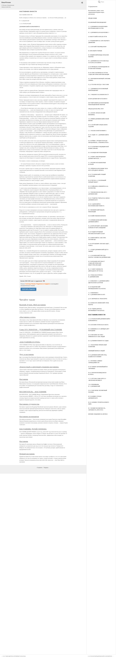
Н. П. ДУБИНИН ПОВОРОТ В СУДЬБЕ (98, 340)
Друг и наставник (26, 354)
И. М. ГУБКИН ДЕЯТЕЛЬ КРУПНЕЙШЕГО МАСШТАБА (14, 656)
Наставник (23, 379)
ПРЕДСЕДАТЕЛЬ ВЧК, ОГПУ (96, 108)
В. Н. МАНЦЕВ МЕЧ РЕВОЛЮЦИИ (97, 152)
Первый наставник (27, 454)
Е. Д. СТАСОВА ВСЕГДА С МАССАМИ (98, 84)
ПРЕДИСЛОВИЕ (92, 18)
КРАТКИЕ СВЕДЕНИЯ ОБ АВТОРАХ (98, 414)
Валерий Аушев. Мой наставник (32, 305)
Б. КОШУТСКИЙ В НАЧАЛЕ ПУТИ (97, 36)
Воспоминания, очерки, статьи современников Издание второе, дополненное (96, 12)
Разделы (46, 467)
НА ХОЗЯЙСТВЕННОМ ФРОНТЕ (97, 215)
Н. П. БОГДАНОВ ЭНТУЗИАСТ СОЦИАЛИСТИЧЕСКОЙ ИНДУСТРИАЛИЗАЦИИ (96, 263)
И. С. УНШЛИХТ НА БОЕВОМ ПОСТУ (98, 94)
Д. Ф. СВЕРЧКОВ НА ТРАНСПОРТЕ (97, 298)
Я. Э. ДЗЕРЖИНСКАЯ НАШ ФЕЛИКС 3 (98, 32)
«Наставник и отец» (27, 317)
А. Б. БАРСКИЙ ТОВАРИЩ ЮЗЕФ (97, 46)
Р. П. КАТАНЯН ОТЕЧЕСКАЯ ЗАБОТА (98, 324)
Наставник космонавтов (29, 416)
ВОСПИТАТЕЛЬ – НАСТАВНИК (32, 392)
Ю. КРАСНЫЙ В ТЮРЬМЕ (95, 50)
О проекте (39, 467)
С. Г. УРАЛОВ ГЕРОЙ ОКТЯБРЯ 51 (97, 130)
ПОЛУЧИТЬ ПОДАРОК (28, 289)
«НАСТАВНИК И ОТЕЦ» (29, 342)
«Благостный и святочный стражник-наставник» (39, 367)
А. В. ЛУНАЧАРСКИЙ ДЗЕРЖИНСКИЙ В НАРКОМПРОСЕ (100, 656)
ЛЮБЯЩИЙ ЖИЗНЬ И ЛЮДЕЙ (96, 350)
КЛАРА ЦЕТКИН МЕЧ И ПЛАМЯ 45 (97, 98)
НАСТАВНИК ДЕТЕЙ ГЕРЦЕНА (33, 429)
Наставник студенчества (29, 404)
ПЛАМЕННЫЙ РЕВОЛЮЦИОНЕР (97, 22)
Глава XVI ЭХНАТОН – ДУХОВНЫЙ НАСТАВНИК (40, 330)
